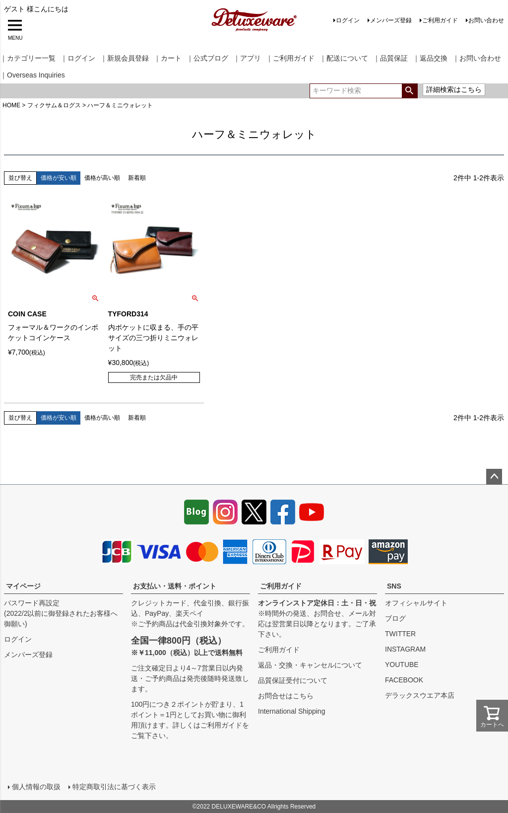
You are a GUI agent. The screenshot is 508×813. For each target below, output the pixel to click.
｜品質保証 (390, 58)
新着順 (137, 177)
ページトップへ (494, 477)
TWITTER (400, 634)
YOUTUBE (402, 664)
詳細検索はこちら (454, 89)
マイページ (23, 586)
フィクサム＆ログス (54, 105)
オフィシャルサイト (416, 603)
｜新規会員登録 (124, 58)
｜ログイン (78, 58)
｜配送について (343, 58)
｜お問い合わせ (476, 58)
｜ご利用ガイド (290, 58)
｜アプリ (247, 58)
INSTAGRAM (405, 649)
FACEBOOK (404, 680)
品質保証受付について (292, 680)
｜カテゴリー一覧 (28, 58)
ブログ (395, 618)
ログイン (348, 20)
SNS (394, 586)
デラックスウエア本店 (419, 695)
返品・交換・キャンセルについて (310, 665)
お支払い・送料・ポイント (174, 586)
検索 (409, 91)
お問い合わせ (486, 20)
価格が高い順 (102, 177)
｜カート (168, 58)
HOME (11, 105)
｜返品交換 (430, 58)
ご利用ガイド (440, 20)
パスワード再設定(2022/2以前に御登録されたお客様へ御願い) (61, 613)
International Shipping (291, 711)
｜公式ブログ (207, 58)
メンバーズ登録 (391, 20)
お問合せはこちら (286, 696)
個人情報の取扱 (36, 787)
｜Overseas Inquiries (32, 75)
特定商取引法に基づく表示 (114, 787)
